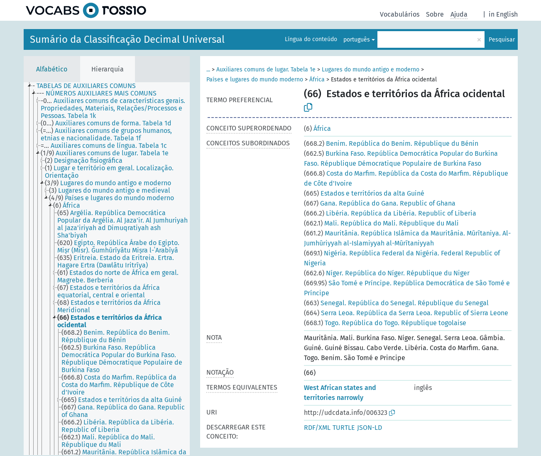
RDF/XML (317, 427)
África (317, 79)
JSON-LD (369, 427)
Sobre (435, 14)
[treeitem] (87, 86)
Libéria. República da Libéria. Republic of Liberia (390, 213)
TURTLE (344, 427)
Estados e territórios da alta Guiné (364, 193)
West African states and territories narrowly (340, 393)
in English (503, 14)
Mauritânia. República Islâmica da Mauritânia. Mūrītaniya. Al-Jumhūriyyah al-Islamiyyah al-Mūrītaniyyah (407, 238)
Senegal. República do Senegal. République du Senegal (396, 303)
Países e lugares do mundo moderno (254, 79)
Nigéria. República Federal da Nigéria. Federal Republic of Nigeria (402, 258)
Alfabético (51, 69)
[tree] (107, 268)
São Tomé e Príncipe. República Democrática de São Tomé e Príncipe (407, 288)
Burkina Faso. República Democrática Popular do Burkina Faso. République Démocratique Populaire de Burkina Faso (401, 158)
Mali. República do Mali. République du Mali (381, 223)
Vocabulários (399, 14)
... (208, 69)
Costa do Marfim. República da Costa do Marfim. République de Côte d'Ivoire (406, 178)
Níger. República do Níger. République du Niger (387, 273)
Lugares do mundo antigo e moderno (370, 69)
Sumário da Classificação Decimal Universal (127, 39)
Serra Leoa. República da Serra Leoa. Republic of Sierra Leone (406, 313)
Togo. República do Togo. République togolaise (385, 323)
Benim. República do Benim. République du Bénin (391, 143)
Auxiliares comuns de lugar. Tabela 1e (266, 69)
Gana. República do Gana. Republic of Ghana (379, 203)
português (356, 39)
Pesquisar (502, 39)
